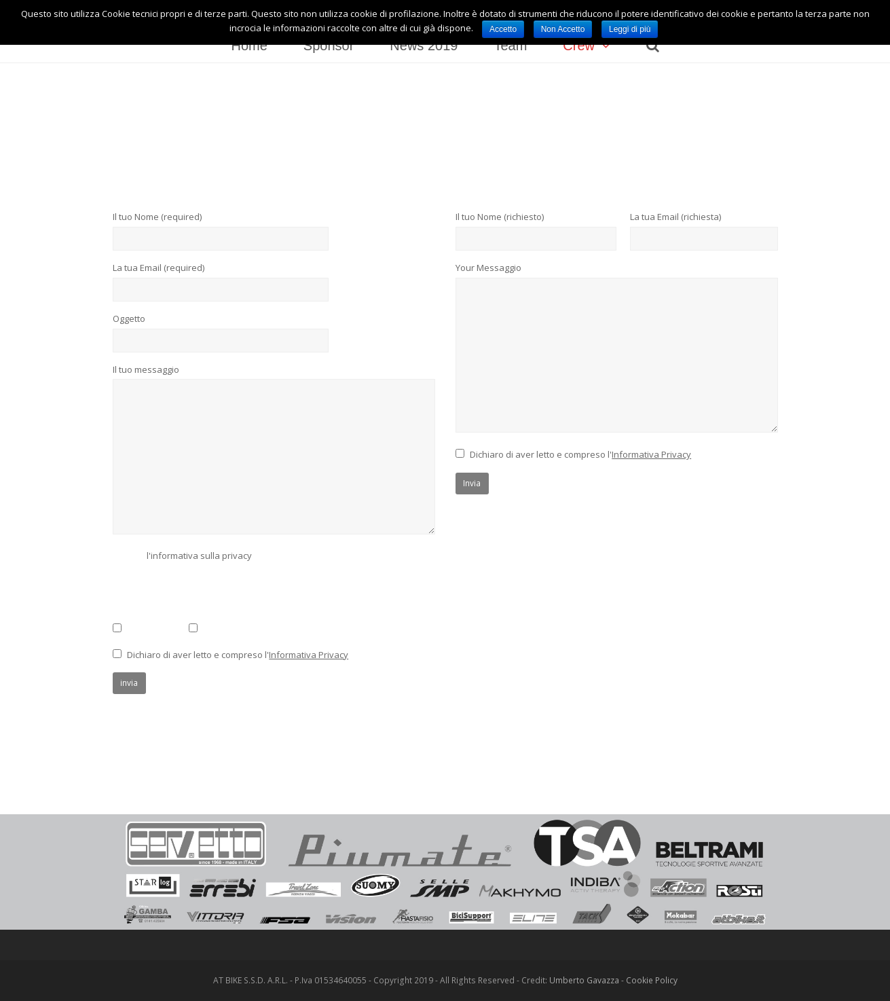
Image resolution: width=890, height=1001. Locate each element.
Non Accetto (563, 29)
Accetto (503, 29)
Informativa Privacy (308, 655)
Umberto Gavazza (584, 980)
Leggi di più (629, 29)
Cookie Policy (652, 980)
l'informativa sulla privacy (199, 555)
